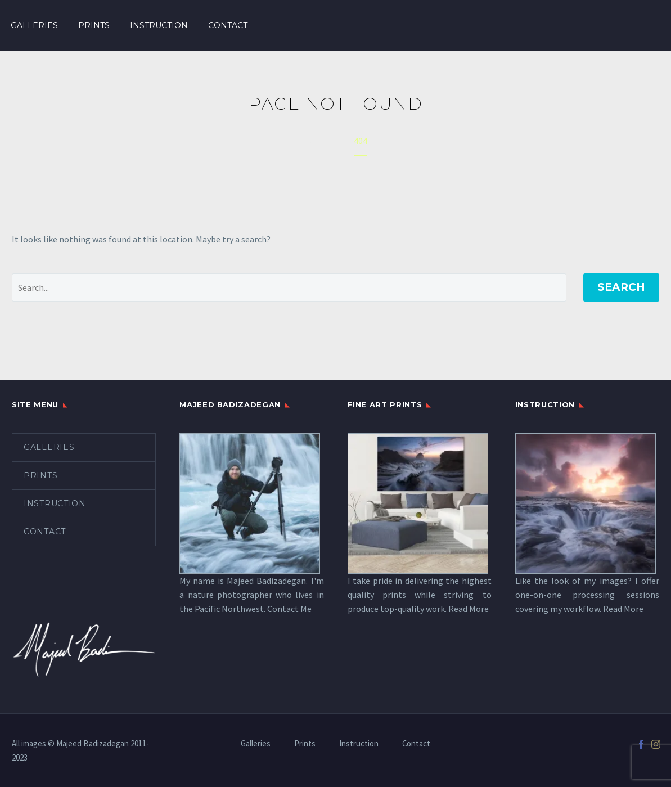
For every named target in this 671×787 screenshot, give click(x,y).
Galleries (34, 25)
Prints (94, 25)
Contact (227, 25)
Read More (468, 608)
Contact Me (289, 608)
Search (621, 287)
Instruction (159, 25)
